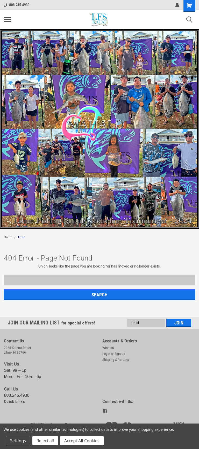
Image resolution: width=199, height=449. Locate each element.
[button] (99, 129)
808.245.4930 (16, 5)
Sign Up (120, 354)
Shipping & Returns (115, 360)
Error (21, 237)
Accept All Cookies (82, 441)
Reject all (45, 441)
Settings (18, 441)
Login (106, 354)
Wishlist (108, 348)
